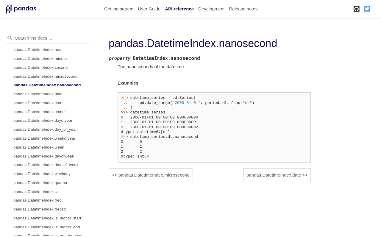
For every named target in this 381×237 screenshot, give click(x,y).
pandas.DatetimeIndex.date (38, 94)
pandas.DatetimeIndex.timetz (39, 112)
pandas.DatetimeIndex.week (38, 147)
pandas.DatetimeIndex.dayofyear (42, 120)
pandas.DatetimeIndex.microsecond (45, 76)
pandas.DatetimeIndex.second (40, 67)
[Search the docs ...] (47, 38)
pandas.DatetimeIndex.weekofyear (44, 138)
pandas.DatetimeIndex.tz (35, 191)
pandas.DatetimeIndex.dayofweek (43, 156)
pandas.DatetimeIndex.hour (38, 49)
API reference (179, 8)
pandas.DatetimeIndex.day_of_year (45, 129)
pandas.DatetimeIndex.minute (40, 58)
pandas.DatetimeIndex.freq (37, 200)
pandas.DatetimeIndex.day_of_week (45, 165)
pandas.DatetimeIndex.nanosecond (47, 85)
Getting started (118, 8)
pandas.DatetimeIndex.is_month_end (46, 227)
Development (211, 8)
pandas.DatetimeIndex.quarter (40, 182)
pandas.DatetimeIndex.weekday (42, 173)
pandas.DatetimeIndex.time (37, 103)
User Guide (149, 8)
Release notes (243, 8)
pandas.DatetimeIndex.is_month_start (47, 218)
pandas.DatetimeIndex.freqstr (39, 209)
